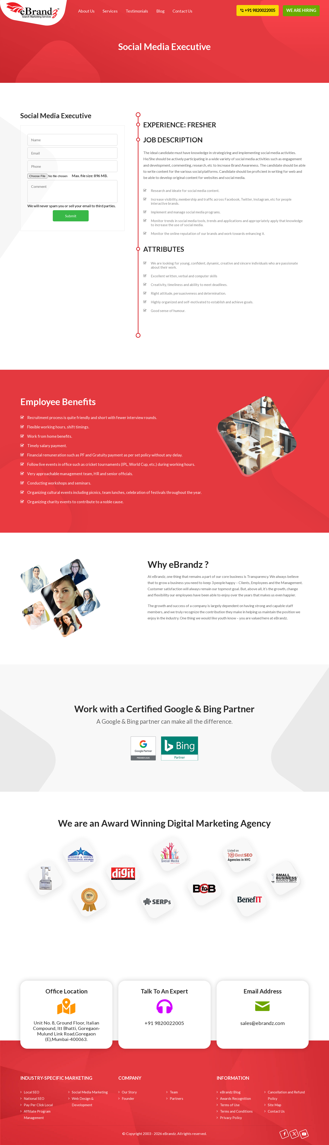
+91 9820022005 (164, 1023)
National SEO (34, 1098)
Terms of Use (230, 1105)
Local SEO (31, 1092)
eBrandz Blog (230, 1092)
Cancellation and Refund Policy (286, 1095)
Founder (128, 1098)
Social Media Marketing (90, 1092)
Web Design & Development (82, 1101)
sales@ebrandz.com (262, 1023)
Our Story (129, 1092)
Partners (176, 1098)
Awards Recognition (235, 1098)
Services (110, 10)
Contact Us (182, 10)
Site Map (274, 1105)
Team (174, 1092)
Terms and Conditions (236, 1111)
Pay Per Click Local (38, 1105)
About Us (86, 10)
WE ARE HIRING (301, 10)
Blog (160, 10)
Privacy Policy (231, 1118)
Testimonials (137, 10)
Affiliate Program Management (37, 1114)
